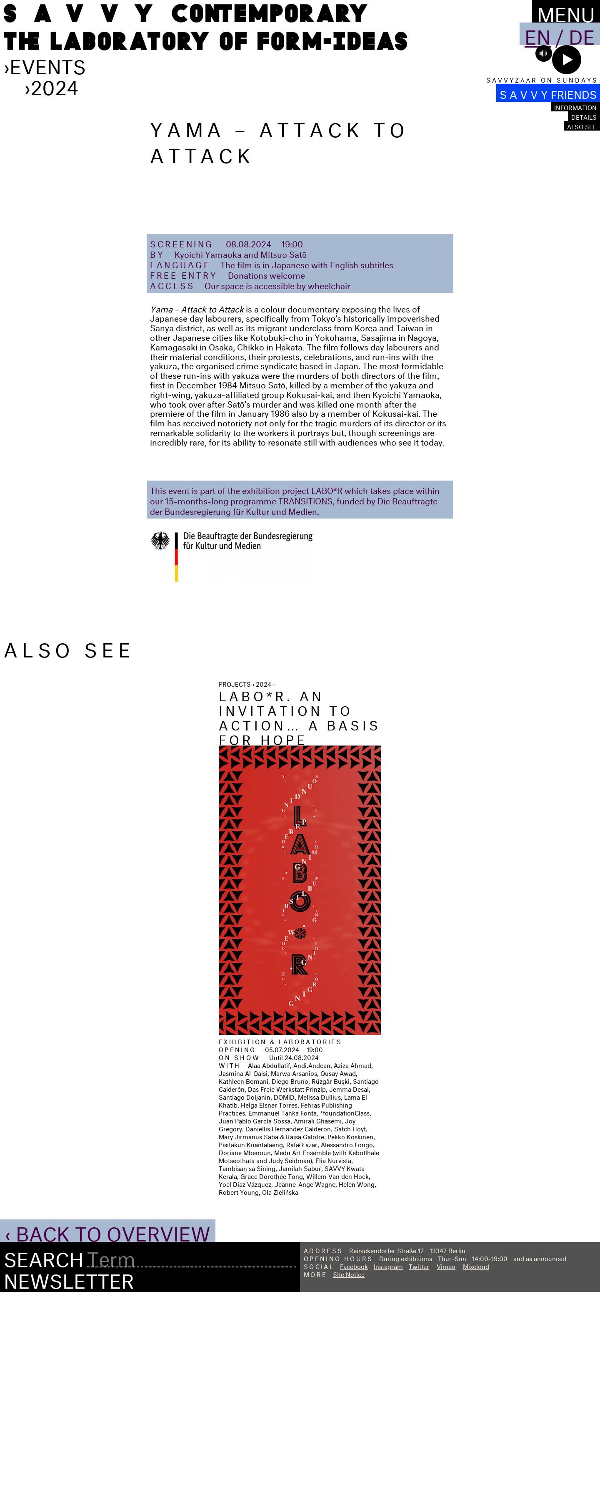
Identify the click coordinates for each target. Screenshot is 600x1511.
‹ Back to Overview (107, 1449)
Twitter (419, 1483)
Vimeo (446, 1483)
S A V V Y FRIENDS (548, 92)
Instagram (388, 1483)
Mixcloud (476, 1483)
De (582, 34)
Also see (582, 126)
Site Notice (349, 1491)
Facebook (354, 1483)
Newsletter (69, 1496)
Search (43, 1475)
